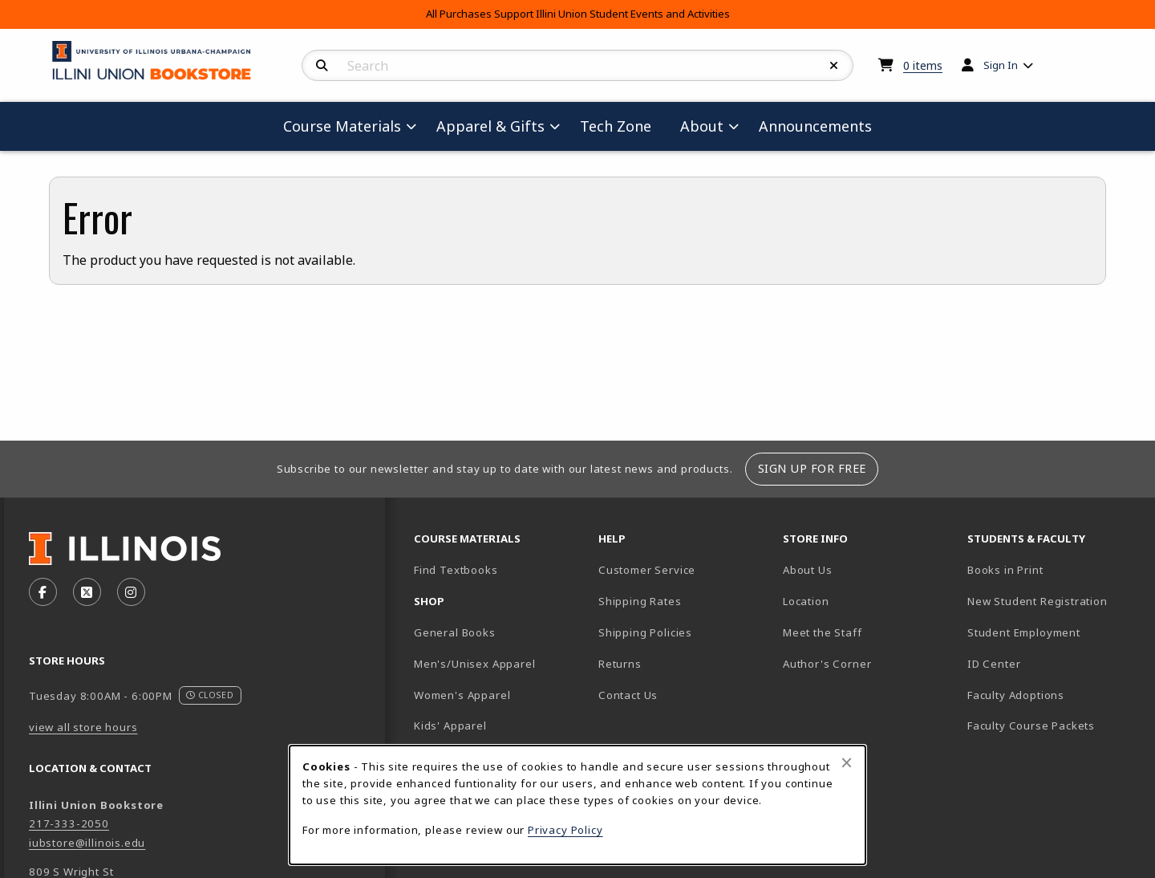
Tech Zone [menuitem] (622, 126)
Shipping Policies (645, 632)
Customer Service (646, 570)
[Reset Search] (834, 65)
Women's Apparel (462, 695)
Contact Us (628, 695)
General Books (455, 632)
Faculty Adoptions (1015, 695)
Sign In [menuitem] (1000, 65)
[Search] (322, 65)
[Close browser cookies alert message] (847, 762)
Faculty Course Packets (1031, 725)
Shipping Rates (640, 601)
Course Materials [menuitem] (342, 126)
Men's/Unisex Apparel (475, 663)
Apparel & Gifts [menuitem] (490, 126)
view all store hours (83, 727)
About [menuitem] (701, 126)
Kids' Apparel (450, 725)
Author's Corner (827, 663)
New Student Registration (1037, 601)
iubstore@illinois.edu (87, 842)
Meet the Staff (822, 632)
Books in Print (1053, 569)
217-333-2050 (69, 823)
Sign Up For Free (812, 468)
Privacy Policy (565, 830)
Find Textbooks (456, 570)
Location (806, 601)
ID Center (1050, 663)
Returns (620, 663)
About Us (808, 570)
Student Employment (1053, 632)
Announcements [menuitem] (815, 126)
